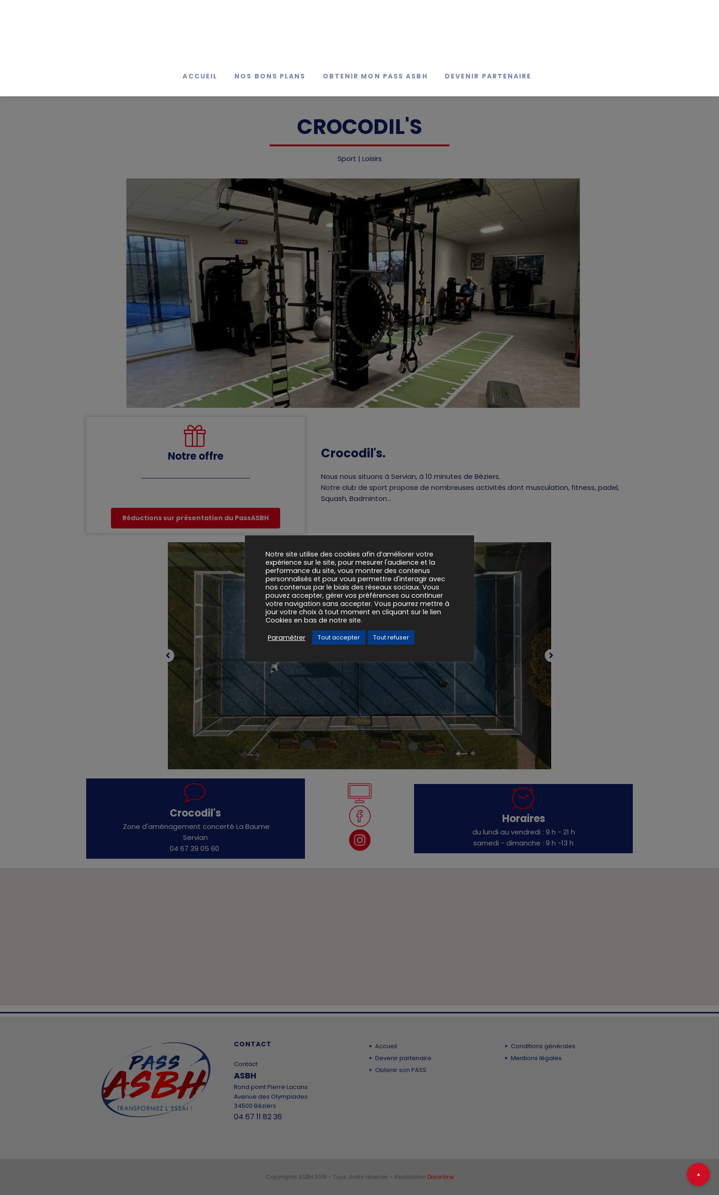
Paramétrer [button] (286, 638)
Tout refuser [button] (391, 637)
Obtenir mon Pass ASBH (375, 76)
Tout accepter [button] (339, 637)
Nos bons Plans (269, 76)
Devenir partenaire (488, 76)
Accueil (200, 76)
